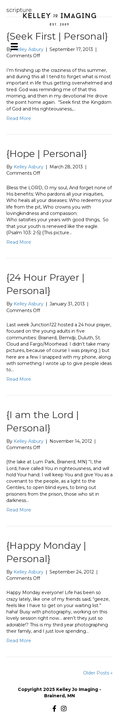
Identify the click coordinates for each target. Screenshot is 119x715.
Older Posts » (98, 673)
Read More (18, 118)
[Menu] (14, 46)
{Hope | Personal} (46, 154)
